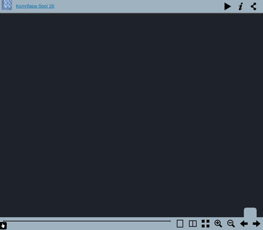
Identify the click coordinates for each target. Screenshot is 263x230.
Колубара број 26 (35, 6)
